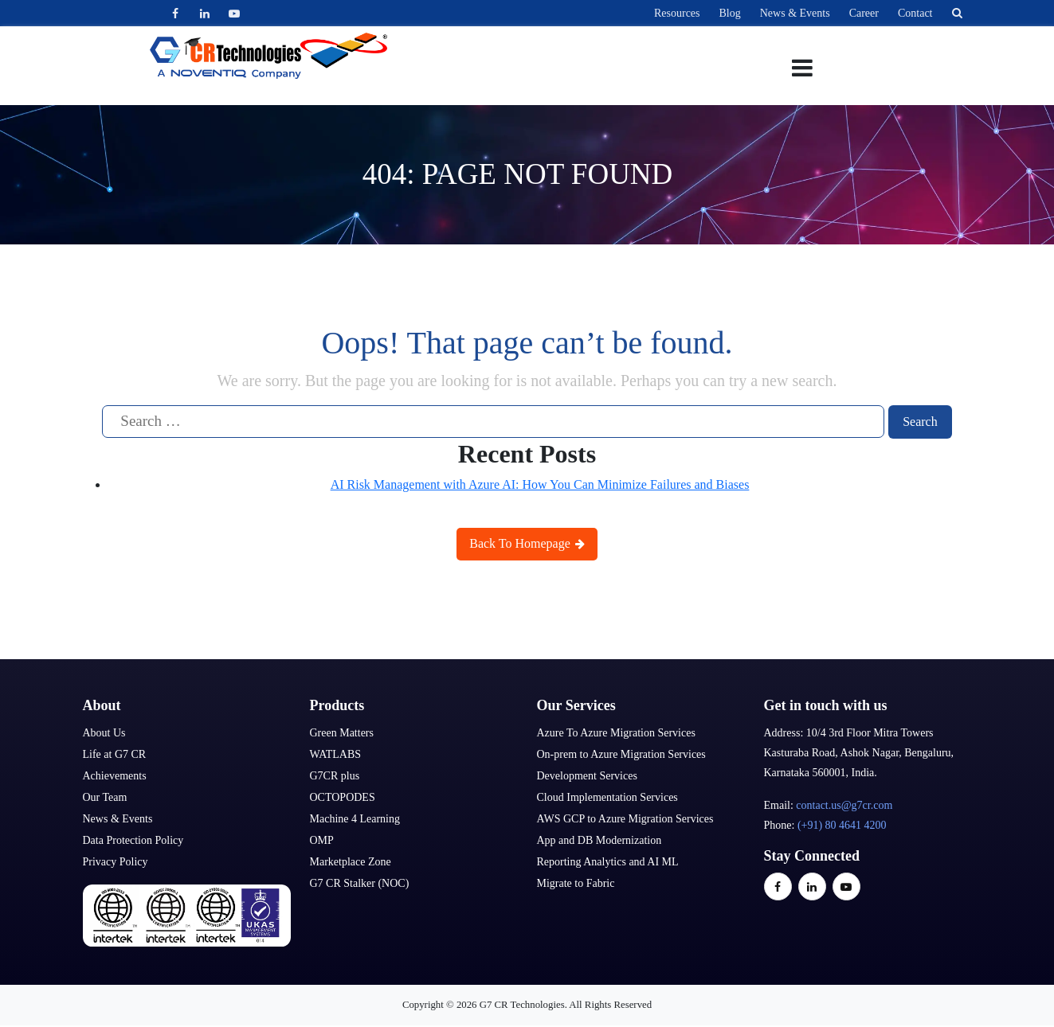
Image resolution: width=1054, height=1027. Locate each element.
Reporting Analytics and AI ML (608, 862)
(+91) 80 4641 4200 (842, 825)
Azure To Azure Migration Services (616, 733)
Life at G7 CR (115, 754)
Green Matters (342, 733)
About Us (104, 733)
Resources (677, 13)
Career (864, 13)
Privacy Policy (115, 862)
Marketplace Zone (350, 862)
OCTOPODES (342, 797)
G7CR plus (335, 776)
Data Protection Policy (133, 840)
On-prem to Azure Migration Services (621, 754)
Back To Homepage (527, 543)
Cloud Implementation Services (607, 797)
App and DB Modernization (599, 840)
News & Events (795, 13)
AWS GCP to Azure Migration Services (625, 819)
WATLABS (336, 754)
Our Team (105, 797)
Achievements (115, 776)
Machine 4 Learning (355, 819)
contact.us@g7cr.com (844, 805)
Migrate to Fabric (576, 883)
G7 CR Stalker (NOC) (359, 883)
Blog (730, 13)
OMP (322, 840)
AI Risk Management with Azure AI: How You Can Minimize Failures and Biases (540, 484)
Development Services (587, 776)
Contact (915, 13)
